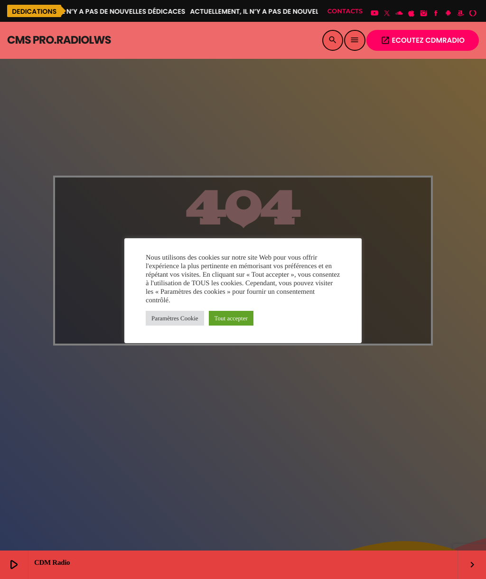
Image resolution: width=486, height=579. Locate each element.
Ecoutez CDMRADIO (423, 41)
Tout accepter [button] (231, 318)
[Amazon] (460, 13)
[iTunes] (411, 13)
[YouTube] (374, 13)
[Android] (448, 13)
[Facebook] (436, 13)
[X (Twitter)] (387, 13)
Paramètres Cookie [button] (174, 318)
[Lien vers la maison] (59, 40)
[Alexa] (473, 13)
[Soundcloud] (399, 13)
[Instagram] (424, 13)
